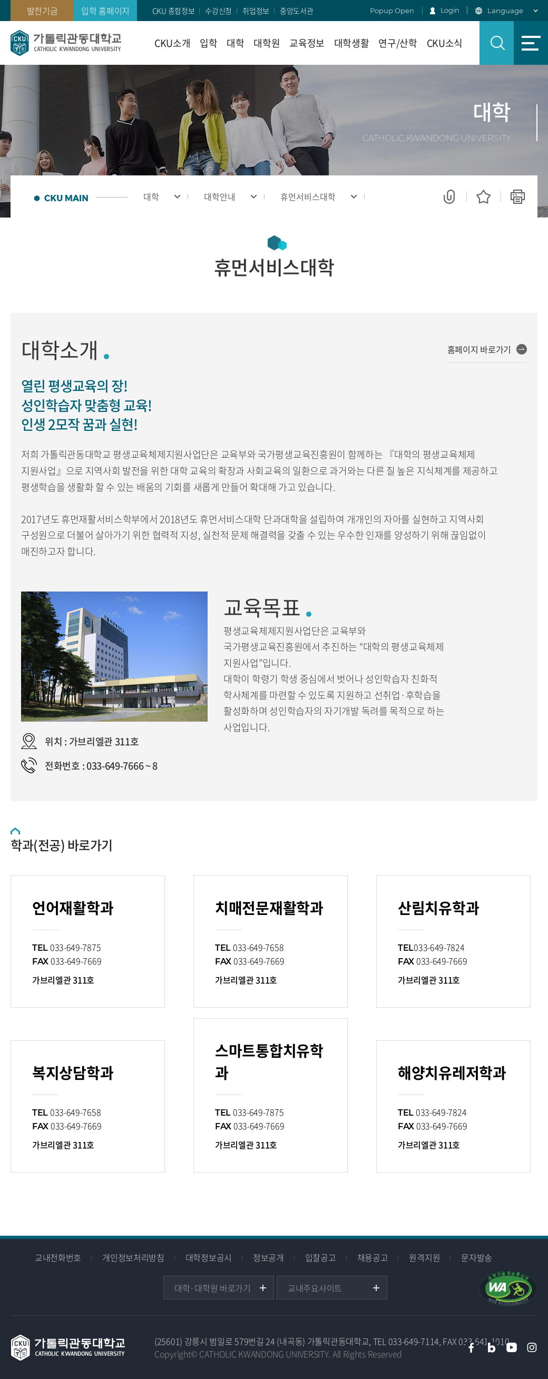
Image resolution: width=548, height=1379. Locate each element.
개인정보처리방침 (133, 1257)
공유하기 (449, 196)
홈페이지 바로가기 (479, 349)
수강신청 (218, 10)
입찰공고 (320, 1257)
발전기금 (42, 10)
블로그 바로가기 (491, 1347)
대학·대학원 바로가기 (212, 1288)
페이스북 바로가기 (471, 1347)
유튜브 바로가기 (511, 1347)
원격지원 (424, 1257)
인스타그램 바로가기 (532, 1347)
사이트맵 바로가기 (531, 43)
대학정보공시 (208, 1257)
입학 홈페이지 (105, 10)
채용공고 (372, 1257)
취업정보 (255, 10)
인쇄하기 (518, 196)
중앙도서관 (297, 10)
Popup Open (392, 10)
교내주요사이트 (315, 1288)
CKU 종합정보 (173, 10)
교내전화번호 (58, 1257)
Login (450, 10)
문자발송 (476, 1257)
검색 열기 (497, 43)
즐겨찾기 (483, 196)
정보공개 (268, 1257)
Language (505, 10)
